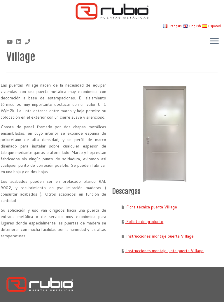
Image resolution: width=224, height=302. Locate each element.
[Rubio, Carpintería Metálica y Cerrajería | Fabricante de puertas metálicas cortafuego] (112, 11)
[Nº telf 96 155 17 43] (29, 41)
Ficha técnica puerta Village (151, 207)
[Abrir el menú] (214, 41)
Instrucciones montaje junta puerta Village (164, 251)
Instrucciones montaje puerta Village (159, 236)
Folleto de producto (144, 221)
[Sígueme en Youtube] (11, 41)
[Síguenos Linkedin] (20, 41)
